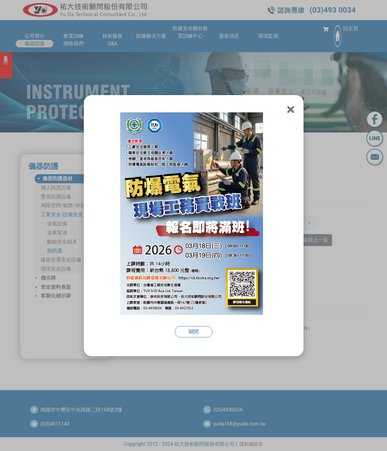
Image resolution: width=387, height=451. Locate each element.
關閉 (194, 332)
